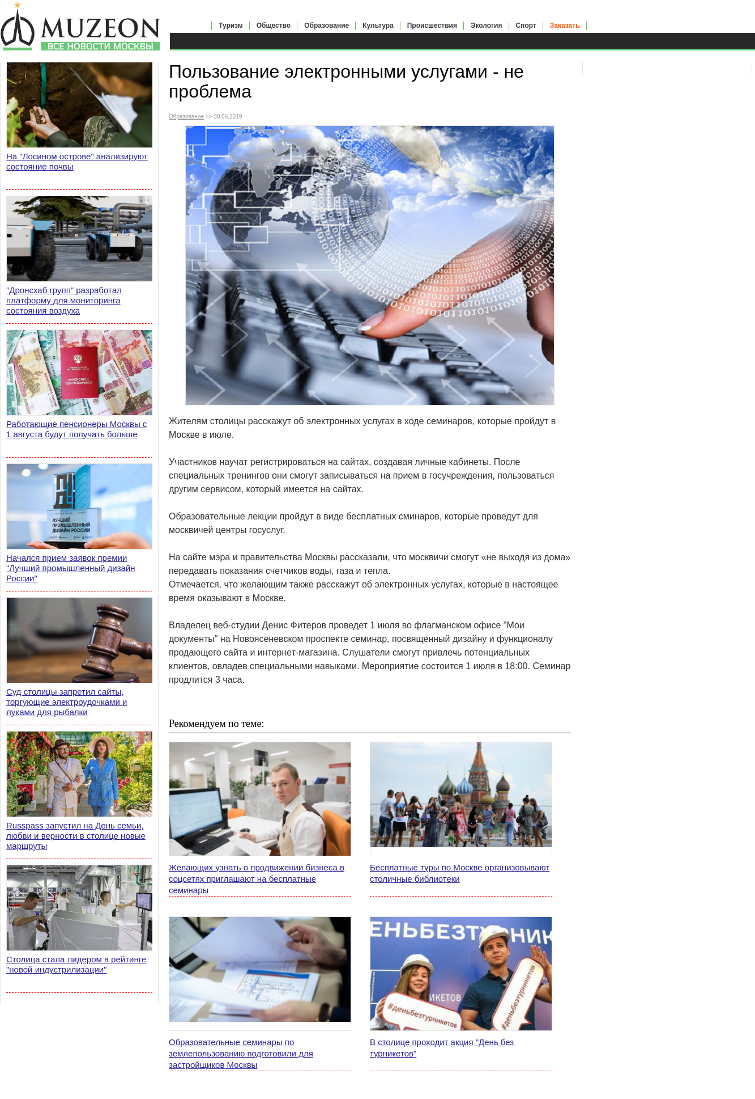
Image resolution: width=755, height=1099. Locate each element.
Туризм (231, 25)
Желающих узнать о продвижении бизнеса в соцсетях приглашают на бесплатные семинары (256, 879)
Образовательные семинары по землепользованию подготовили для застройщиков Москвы (241, 1053)
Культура (377, 25)
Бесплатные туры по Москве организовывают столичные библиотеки (459, 873)
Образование (326, 25)
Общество (274, 25)
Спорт (526, 25)
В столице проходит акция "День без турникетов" (442, 1047)
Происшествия (432, 25)
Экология (486, 25)
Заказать (565, 25)
